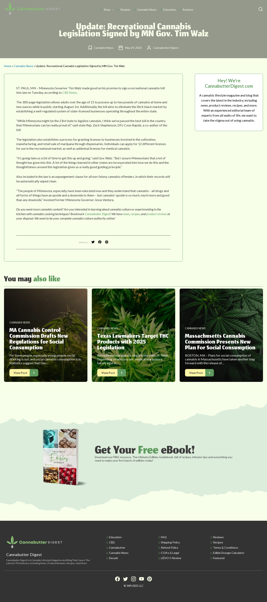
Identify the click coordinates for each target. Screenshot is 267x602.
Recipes (125, 9)
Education (169, 9)
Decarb (113, 558)
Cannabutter (117, 547)
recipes (135, 214)
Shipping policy (170, 542)
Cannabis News (147, 9)
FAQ (164, 537)
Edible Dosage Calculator (228, 552)
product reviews (156, 214)
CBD (112, 542)
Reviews (188, 9)
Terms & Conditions (225, 547)
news (126, 214)
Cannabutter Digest (97, 214)
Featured (219, 558)
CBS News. (70, 92)
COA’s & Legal (170, 552)
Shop (107, 9)
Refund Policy (169, 547)
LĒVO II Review (171, 558)
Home (7, 66)
